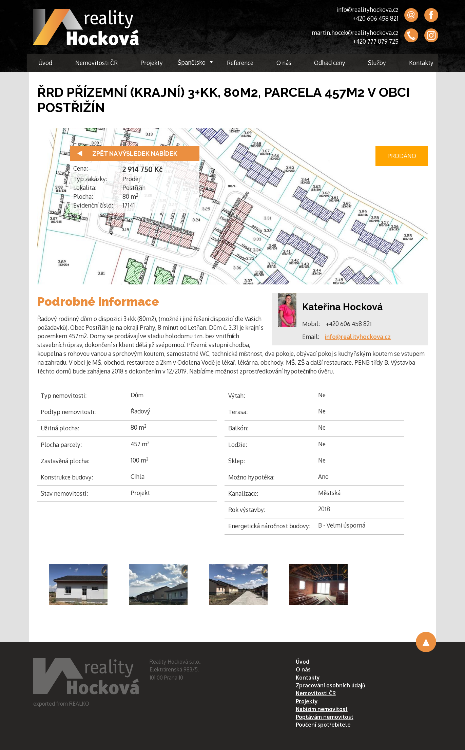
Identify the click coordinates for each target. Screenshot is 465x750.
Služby (377, 62)
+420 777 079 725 (376, 41)
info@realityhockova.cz (367, 9)
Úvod (45, 62)
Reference (240, 62)
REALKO (79, 703)
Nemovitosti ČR (96, 62)
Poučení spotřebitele (323, 724)
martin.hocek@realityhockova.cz (355, 32)
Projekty (151, 62)
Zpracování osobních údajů (330, 685)
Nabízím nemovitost (322, 709)
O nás (283, 62)
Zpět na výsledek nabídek (134, 153)
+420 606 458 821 (375, 18)
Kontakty (421, 62)
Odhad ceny (329, 62)
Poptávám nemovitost (324, 716)
